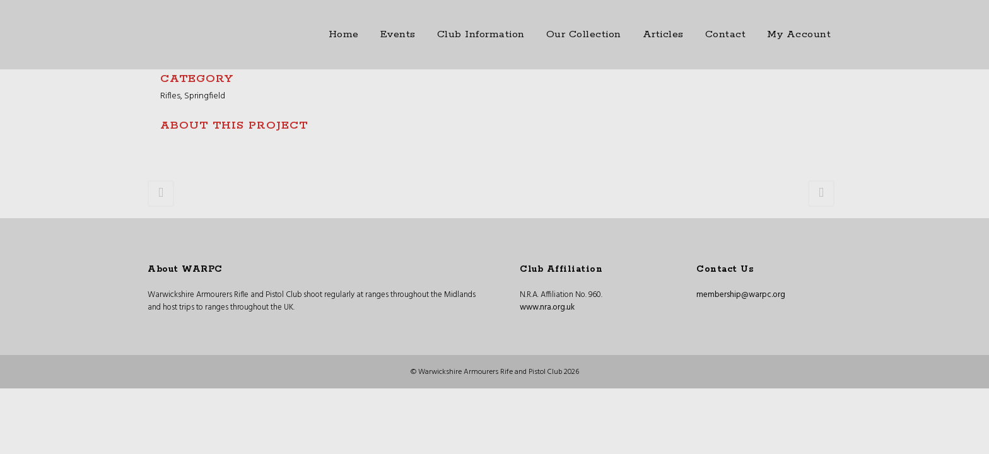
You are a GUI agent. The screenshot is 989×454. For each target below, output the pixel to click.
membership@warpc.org (740, 294)
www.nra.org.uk (547, 307)
